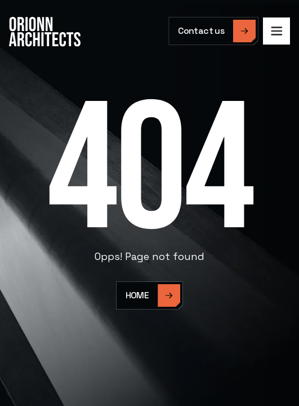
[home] (45, 32)
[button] (276, 31)
